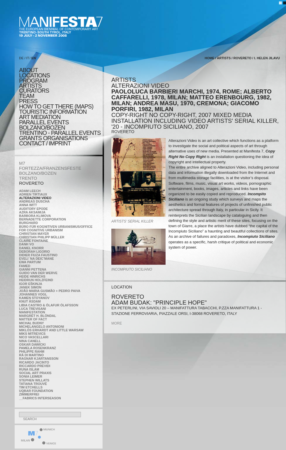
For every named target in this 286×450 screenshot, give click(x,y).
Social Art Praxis (35, 373)
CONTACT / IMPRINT (45, 143)
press (28, 101)
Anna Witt (28, 205)
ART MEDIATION (39, 117)
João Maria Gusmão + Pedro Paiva (49, 291)
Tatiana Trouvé (33, 384)
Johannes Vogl (33, 294)
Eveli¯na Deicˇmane (36, 258)
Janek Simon (30, 287)
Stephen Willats (34, 380)
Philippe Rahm (31, 351)
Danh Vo (26, 244)
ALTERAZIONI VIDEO (35, 198)
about (28, 70)
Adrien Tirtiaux (33, 194)
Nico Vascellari (33, 337)
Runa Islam (29, 369)
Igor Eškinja (30, 284)
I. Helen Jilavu (267, 58)
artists (30, 85)
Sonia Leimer (30, 376)
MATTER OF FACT (33, 319)
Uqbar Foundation (36, 391)
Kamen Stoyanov (34, 298)
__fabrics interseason (40, 398)
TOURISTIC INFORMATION (52, 111)
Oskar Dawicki (32, 344)
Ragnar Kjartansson (38, 358)
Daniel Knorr (31, 248)
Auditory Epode (33, 208)
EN (33, 58)
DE (21, 58)
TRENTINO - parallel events (60, 132)
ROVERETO (31, 183)
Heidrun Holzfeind (36, 280)
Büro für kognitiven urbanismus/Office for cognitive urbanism (56, 228)
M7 (22, 163)
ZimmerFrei (29, 394)
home (209, 58)
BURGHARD (28, 223)
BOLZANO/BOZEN (38, 173)
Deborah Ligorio (34, 251)
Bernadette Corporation (42, 219)
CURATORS (34, 90)
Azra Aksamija (32, 212)
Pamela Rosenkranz (37, 348)
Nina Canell (30, 341)
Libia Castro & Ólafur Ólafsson (48, 305)
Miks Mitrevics (32, 333)
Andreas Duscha (34, 201)
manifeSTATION (32, 312)
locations (34, 75)
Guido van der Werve (38, 273)
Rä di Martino (31, 355)
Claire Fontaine (33, 240)
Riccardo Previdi (34, 366)
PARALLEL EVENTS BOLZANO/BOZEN (44, 125)
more (116, 323)
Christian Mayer (34, 233)
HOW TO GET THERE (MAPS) (56, 106)
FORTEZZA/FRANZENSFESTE (50, 168)
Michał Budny (31, 323)
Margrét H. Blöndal (37, 315)
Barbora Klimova (35, 216)
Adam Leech (29, 191)
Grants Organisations (53, 138)
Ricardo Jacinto (34, 362)
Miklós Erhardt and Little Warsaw (51, 330)
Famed (24, 266)
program (33, 80)
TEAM (26, 96)
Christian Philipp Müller (41, 237)
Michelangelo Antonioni (41, 326)
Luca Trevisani (32, 308)
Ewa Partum (30, 262)
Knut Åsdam (30, 301)
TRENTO (28, 178)
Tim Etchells (30, 387)
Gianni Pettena (32, 269)
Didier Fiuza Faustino (38, 255)
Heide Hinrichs (32, 276)
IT (27, 58)
